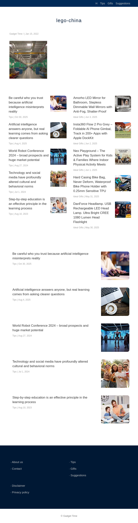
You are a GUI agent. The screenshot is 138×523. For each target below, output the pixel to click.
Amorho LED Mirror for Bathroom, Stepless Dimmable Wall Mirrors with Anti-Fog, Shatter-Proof (92, 104)
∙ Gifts (72, 468)
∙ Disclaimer (17, 485)
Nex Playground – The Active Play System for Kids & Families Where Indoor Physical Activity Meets (93, 157)
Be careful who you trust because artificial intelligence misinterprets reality (26, 104)
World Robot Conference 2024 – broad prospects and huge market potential (29, 155)
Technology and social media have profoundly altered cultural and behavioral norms (25, 179)
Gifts (110, 3)
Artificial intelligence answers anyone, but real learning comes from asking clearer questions (28, 131)
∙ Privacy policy (19, 492)
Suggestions (123, 3)
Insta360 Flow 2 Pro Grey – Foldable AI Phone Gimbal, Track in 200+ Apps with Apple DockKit (92, 131)
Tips (102, 3)
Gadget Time (15, 34)
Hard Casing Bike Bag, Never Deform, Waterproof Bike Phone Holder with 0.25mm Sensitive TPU (92, 184)
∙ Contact (16, 468)
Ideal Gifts (78, 117)
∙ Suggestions (77, 475)
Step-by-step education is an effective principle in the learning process (28, 203)
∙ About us (16, 462)
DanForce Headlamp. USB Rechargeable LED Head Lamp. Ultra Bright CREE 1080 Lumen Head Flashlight (92, 213)
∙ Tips (72, 462)
